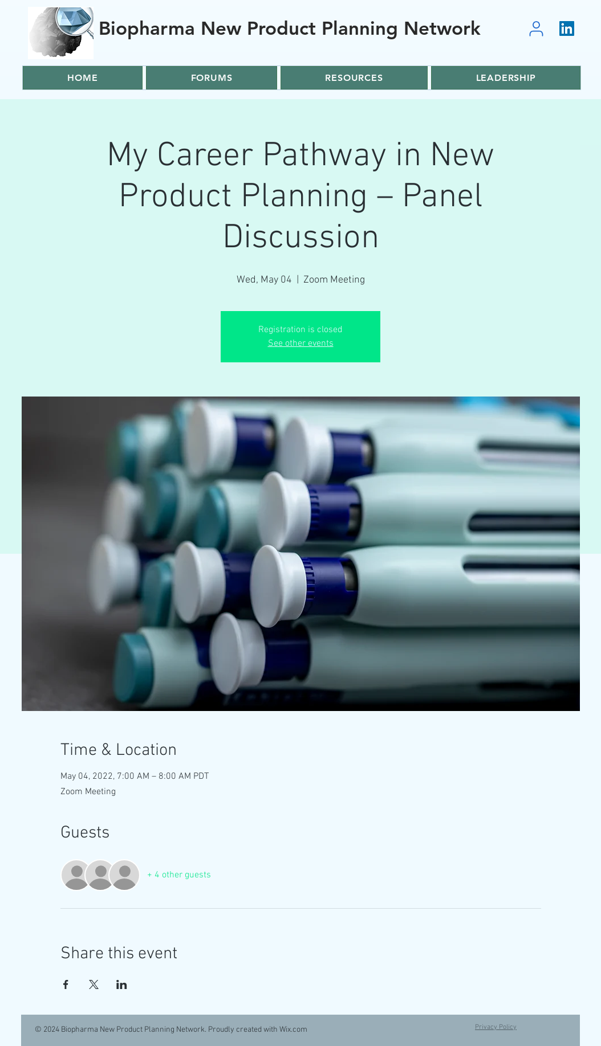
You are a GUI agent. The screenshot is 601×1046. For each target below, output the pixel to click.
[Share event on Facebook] (65, 984)
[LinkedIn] (566, 28)
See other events (301, 343)
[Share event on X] (93, 984)
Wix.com (293, 1030)
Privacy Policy (496, 1027)
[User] (536, 28)
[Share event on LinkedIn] (121, 984)
